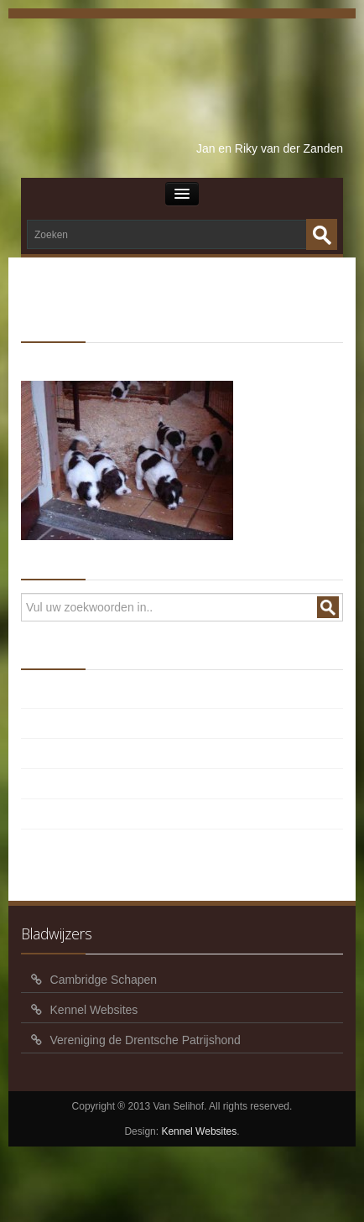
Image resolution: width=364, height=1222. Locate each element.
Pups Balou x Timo (97, 725)
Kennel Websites (94, 1010)
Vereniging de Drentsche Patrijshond (145, 1040)
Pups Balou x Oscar (100, 786)
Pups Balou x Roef (96, 755)
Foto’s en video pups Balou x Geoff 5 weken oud (174, 816)
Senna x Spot (119, 356)
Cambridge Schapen (104, 979)
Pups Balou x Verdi (97, 695)
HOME (55, 356)
